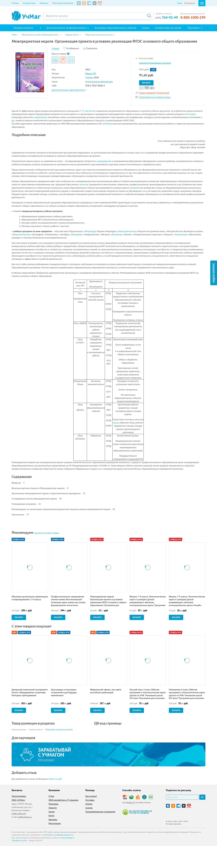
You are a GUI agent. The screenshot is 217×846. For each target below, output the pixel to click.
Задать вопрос (213, 273)
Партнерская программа (62, 3)
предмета (134, 187)
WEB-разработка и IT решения (63, 800)
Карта (51, 815)
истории (192, 114)
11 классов (87, 110)
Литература (90, 231)
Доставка (89, 800)
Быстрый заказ (29, 3)
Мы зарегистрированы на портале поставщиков (137, 812)
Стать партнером (46, 759)
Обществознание (21, 234)
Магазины (44, 3)
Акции (52, 811)
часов (116, 422)
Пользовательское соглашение (100, 811)
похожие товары (46, 533)
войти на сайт (55, 778)
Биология (116, 234)
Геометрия (77, 234)
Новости (53, 807)
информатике (40, 117)
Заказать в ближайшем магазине (155, 63)
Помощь (15, 3)
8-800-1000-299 (192, 17)
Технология (180, 234)
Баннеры (53, 819)
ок (202, 797)
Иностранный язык (128, 231)
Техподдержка (19, 796)
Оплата (88, 803)
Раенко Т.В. (90, 73)
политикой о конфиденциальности (58, 835)
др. (13, 120)
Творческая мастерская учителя (59, 729)
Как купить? (91, 796)
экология (83, 184)
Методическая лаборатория (99, 81)
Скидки (89, 807)
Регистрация (189, 3)
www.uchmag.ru (67, 837)
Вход (180, 3)
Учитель (89, 77)
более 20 (131, 802)
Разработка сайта (19, 840)
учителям (107, 123)
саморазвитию (104, 161)
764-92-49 (166, 17)
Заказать (146, 82)
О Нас (51, 796)
